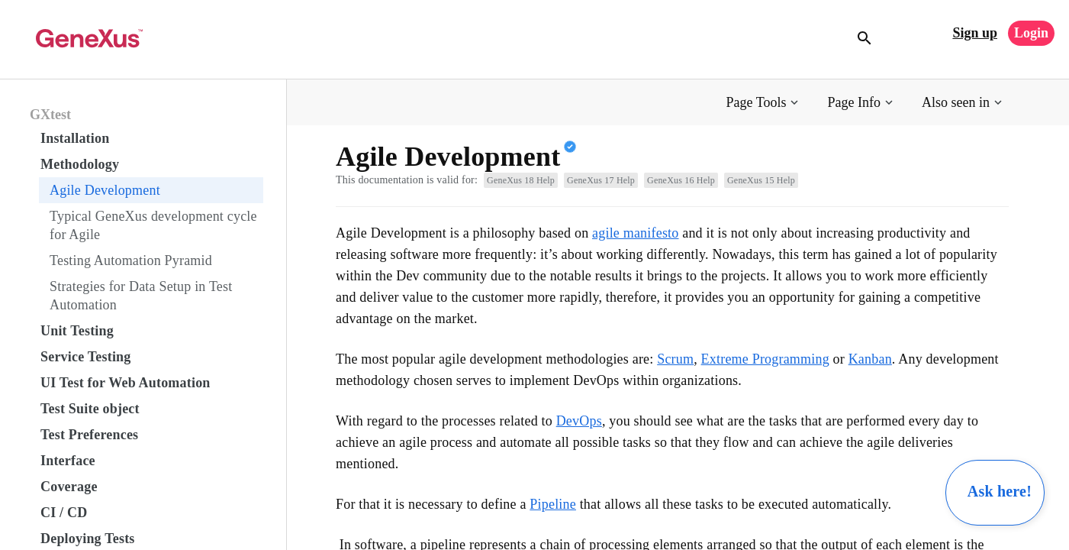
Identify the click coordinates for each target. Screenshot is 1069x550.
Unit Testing (77, 330)
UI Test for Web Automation (125, 382)
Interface (67, 460)
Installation (74, 138)
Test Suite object (90, 408)
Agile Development (105, 190)
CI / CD (63, 512)
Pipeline (553, 504)
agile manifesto (635, 233)
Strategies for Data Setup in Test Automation (141, 295)
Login (1031, 32)
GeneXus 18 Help (521, 180)
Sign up (974, 32)
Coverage (69, 486)
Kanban (870, 359)
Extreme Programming (765, 359)
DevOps (579, 421)
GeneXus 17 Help (601, 180)
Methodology (79, 164)
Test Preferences (89, 434)
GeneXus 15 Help (761, 180)
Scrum (675, 359)
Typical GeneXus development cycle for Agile (153, 225)
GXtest (50, 114)
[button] (764, 103)
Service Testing (85, 356)
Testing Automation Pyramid (131, 260)
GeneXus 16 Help (681, 180)
